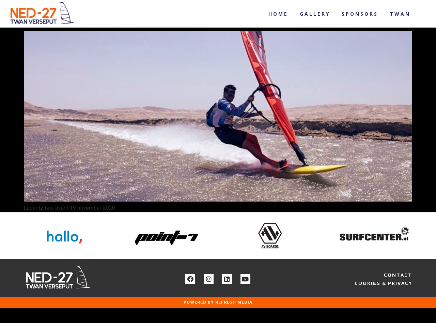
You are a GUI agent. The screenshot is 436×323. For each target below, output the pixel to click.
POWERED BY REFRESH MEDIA (218, 316)
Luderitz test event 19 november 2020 (94, 35)
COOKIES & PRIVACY (383, 297)
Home (278, 14)
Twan (400, 14)
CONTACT (398, 289)
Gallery (315, 14)
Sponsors (360, 14)
